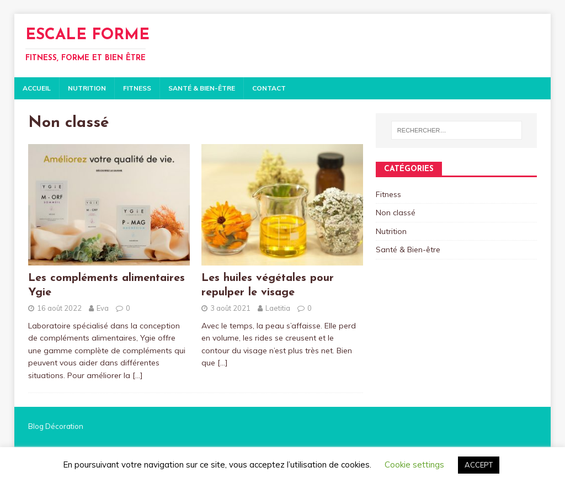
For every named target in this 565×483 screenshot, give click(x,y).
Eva (103, 308)
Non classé (395, 212)
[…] (137, 375)
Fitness (137, 88)
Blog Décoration (55, 426)
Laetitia (277, 308)
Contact (269, 88)
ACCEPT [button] (479, 464)
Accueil (37, 88)
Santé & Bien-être (201, 88)
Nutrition (87, 88)
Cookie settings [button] (414, 464)
